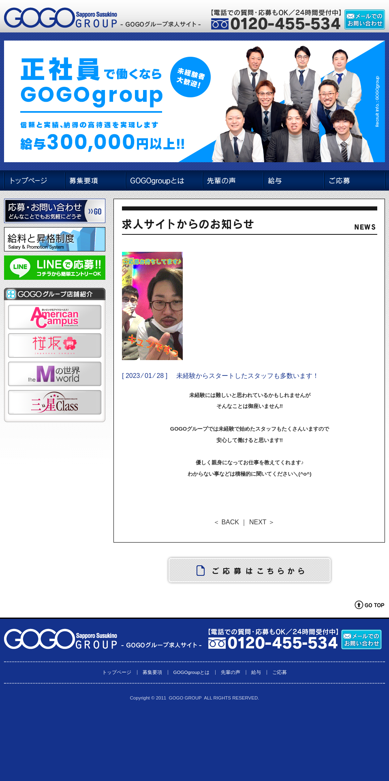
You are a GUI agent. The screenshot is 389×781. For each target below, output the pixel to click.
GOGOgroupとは (191, 672)
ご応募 (279, 672)
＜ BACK (226, 522)
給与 (256, 672)
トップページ (116, 672)
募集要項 (152, 672)
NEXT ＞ (262, 522)
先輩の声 (230, 672)
